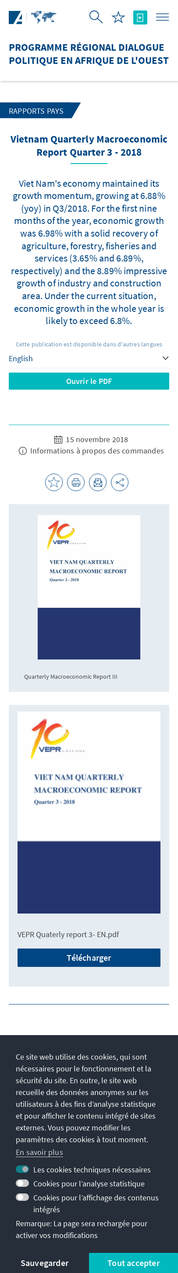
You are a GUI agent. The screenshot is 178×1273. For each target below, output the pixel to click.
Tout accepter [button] (133, 1262)
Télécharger (89, 957)
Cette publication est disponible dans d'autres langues (89, 344)
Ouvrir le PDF (89, 381)
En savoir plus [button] (39, 1152)
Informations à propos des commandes (91, 451)
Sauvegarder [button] (44, 1262)
